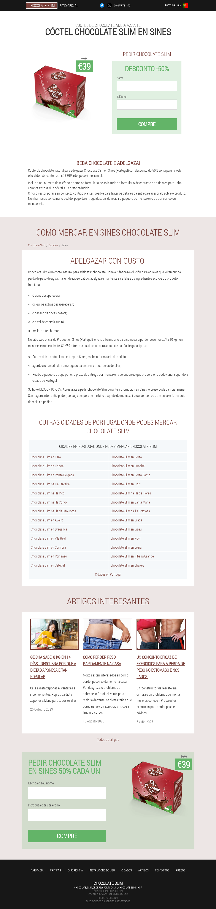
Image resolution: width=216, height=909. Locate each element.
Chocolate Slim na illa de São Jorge (53, 511)
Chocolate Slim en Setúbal (48, 565)
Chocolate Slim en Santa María (130, 502)
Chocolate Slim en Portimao (49, 556)
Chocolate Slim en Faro (46, 457)
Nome (120, 77)
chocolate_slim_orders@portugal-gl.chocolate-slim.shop (108, 887)
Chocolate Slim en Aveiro (47, 520)
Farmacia (37, 870)
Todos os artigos (108, 739)
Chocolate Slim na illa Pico (48, 493)
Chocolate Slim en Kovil (126, 538)
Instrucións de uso (102, 870)
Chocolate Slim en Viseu (126, 529)
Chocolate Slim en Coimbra (48, 547)
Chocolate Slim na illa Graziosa (130, 511)
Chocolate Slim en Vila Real (48, 538)
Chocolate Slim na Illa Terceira (50, 484)
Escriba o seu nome (41, 783)
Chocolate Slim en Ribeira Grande (132, 556)
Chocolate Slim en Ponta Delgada (52, 475)
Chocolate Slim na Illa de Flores (131, 493)
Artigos (143, 870)
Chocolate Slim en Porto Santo (130, 475)
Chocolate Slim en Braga (126, 520)
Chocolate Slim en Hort (126, 484)
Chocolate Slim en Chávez (127, 565)
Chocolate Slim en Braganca (49, 529)
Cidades (126, 870)
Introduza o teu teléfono (44, 805)
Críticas (55, 870)
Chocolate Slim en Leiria (126, 547)
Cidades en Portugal (108, 574)
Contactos (162, 870)
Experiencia (75, 870)
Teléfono (122, 96)
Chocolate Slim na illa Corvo (49, 502)
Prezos (180, 870)
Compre (147, 124)
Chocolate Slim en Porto (126, 457)
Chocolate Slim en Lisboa (47, 466)
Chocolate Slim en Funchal (128, 466)
